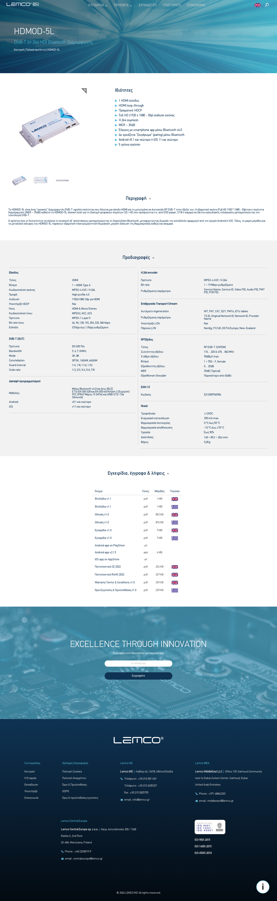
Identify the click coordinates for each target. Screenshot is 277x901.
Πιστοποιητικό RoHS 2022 (109, 574)
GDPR (65, 791)
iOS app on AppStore (107, 559)
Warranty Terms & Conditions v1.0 (115, 582)
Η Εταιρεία (98, 5)
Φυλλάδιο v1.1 (103, 499)
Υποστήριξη (172, 5)
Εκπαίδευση (148, 5)
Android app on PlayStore (110, 545)
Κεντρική (19, 50)
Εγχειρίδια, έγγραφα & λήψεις (138, 473)
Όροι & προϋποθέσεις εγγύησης (80, 798)
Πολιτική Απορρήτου (74, 778)
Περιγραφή (138, 198)
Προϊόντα (123, 5)
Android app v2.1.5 (105, 552)
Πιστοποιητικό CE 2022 (108, 567)
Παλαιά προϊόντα (36, 50)
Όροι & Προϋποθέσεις (74, 785)
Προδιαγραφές (139, 257)
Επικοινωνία (196, 5)
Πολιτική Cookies (72, 771)
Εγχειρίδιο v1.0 (103, 530)
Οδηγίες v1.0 (102, 514)
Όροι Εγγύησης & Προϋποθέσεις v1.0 (115, 590)
